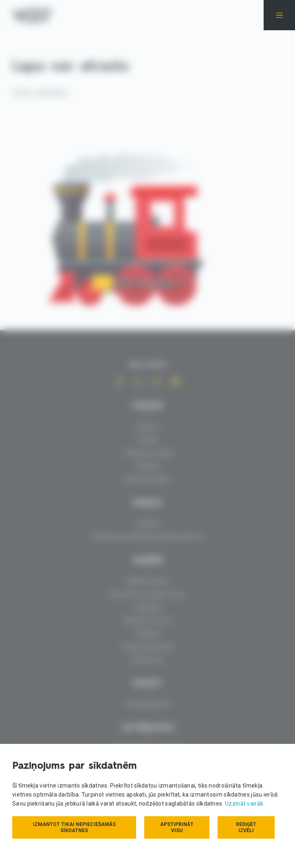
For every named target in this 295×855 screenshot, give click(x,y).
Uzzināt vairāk (244, 803)
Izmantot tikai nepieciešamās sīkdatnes (74, 827)
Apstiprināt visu (177, 827)
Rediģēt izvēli (246, 827)
